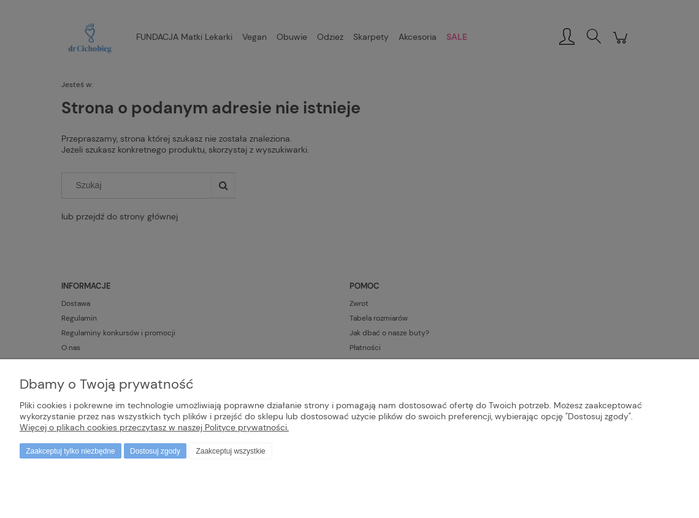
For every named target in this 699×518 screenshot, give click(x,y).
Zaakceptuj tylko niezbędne (70, 451)
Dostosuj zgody (155, 451)
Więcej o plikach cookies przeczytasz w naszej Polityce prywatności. (154, 427)
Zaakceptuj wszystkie (230, 451)
